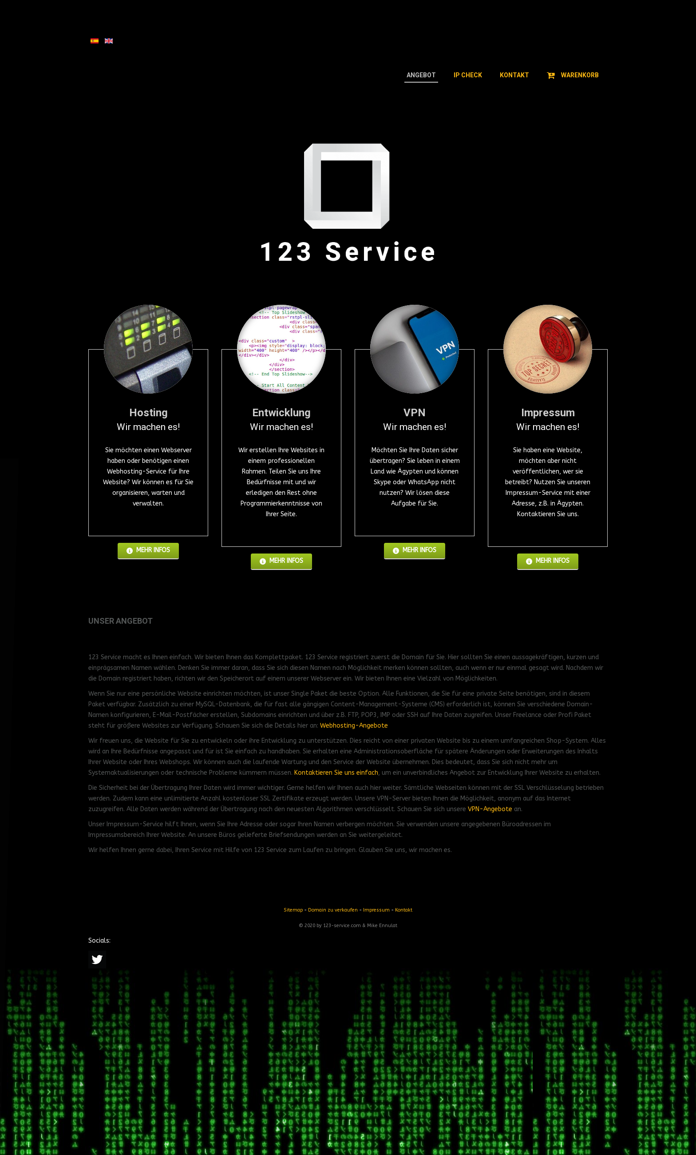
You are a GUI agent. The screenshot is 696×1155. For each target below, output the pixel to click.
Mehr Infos (148, 550)
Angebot (421, 75)
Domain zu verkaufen (333, 910)
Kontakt (514, 75)
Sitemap (293, 910)
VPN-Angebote (490, 809)
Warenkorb (573, 75)
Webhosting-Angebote (354, 725)
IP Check (468, 75)
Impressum (376, 910)
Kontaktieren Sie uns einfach (336, 773)
